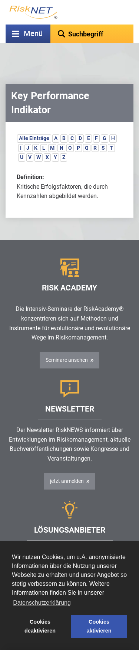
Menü (33, 33)
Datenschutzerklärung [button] (42, 602)
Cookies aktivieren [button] (98, 626)
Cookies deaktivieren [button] (40, 626)
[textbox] (92, 33)
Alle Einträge (34, 120)
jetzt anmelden (67, 462)
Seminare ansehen (67, 341)
